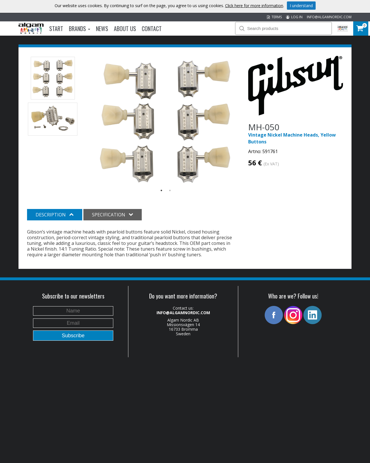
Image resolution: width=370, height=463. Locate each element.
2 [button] (170, 190)
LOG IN (294, 17)
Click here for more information (254, 5)
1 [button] (161, 190)
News (102, 28)
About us (125, 28)
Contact (152, 28)
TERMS (274, 17)
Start (56, 28)
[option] (166, 120)
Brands (79, 28)
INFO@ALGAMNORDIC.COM (329, 17)
